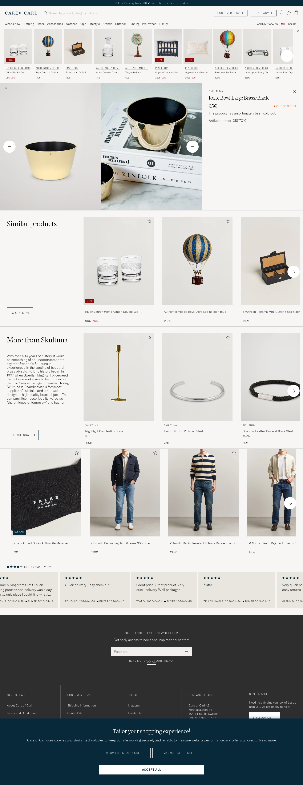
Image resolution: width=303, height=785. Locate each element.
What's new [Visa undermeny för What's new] (12, 24)
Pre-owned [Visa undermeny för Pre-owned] (149, 24)
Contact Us (74, 713)
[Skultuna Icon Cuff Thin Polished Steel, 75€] (197, 389)
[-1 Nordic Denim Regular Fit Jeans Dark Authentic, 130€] (203, 502)
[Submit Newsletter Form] (186, 651)
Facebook (134, 713)
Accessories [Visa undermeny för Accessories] (55, 24)
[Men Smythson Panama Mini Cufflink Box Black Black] (78, 46)
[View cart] (296, 13)
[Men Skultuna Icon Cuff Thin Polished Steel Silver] (197, 377)
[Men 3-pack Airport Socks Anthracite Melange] (46, 492)
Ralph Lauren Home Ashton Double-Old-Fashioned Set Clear (112, 312)
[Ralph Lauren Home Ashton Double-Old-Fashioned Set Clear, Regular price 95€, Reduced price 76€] (18, 54)
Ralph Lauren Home (18, 68)
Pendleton (161, 68)
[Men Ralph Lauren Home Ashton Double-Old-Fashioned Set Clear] (18, 46)
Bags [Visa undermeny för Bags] (83, 24)
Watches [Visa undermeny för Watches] (71, 24)
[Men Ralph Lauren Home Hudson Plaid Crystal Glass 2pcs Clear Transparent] (287, 46)
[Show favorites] (289, 13)
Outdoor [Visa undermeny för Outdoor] (120, 24)
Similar (32, 223)
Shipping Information (81, 705)
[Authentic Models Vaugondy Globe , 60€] (138, 54)
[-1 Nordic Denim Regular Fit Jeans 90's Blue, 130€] (124, 502)
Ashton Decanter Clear (106, 72)
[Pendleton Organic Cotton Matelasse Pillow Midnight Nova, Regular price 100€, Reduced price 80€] (168, 54)
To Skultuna (22, 435)
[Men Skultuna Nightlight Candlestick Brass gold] (119, 377)
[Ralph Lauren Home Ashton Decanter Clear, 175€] (108, 54)
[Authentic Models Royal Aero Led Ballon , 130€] (227, 54)
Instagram (134, 705)
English (292, 23)
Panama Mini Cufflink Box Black (76, 72)
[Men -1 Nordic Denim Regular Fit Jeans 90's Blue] (125, 492)
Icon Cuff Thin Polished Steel (183, 431)
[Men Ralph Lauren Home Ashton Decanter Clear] (108, 46)
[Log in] (281, 13)
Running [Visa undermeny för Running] (134, 24)
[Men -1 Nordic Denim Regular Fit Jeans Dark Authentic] (203, 492)
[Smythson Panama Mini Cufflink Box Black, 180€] (78, 54)
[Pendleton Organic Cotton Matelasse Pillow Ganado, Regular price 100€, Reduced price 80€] (198, 54)
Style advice (264, 13)
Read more (267, 740)
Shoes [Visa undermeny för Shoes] (40, 24)
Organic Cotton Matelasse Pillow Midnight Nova (167, 72)
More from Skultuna (37, 339)
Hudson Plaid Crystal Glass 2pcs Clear (285, 72)
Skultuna (216, 91)
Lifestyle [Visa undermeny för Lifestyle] (94, 24)
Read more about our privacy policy (151, 662)
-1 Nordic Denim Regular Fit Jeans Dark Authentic (203, 543)
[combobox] (292, 24)
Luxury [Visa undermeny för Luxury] (163, 24)
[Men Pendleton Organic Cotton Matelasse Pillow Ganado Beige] (197, 46)
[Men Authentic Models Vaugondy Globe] (138, 46)
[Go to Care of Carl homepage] (21, 13)
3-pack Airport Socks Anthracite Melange (40, 543)
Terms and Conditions (21, 713)
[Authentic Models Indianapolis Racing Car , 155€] (257, 54)
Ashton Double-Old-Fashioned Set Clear (15, 72)
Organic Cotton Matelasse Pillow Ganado (197, 72)
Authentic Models (47, 68)
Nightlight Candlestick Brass (104, 431)
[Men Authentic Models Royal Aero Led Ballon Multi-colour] (227, 46)
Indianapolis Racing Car (256, 72)
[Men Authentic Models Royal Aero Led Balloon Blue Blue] (48, 46)
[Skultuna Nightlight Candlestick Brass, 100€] (118, 389)
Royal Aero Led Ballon (226, 72)
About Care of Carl (19, 705)
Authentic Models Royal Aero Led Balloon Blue (195, 312)
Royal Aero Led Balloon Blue (47, 72)
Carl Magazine (267, 23)
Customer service (230, 13)
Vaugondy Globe (133, 72)
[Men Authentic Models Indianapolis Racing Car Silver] (257, 46)
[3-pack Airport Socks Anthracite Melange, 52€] (46, 502)
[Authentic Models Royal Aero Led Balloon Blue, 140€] (48, 54)
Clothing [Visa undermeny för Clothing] (28, 24)
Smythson (72, 68)
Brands (107, 24)
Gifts (8, 87)
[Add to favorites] (148, 222)
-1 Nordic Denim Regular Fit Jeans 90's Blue (120, 543)
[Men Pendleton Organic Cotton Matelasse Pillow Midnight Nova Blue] (168, 46)
